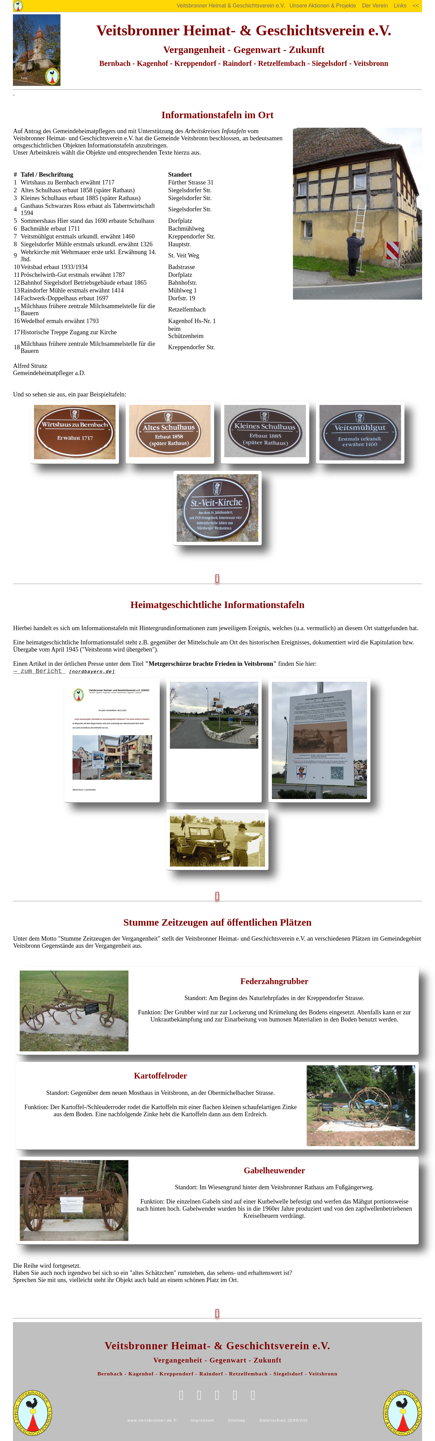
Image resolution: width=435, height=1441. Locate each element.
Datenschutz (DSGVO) (284, 1420)
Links (400, 5)
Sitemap (237, 1420)
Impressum (202, 1420)
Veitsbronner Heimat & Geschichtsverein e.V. (231, 5)
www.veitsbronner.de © (152, 1420)
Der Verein (375, 5)
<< (416, 5)
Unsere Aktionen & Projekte (322, 5)
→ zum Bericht (64, 671)
